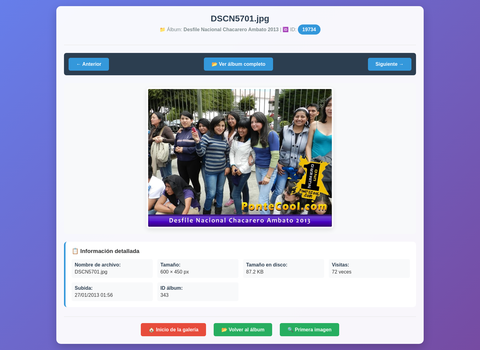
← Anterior (88, 64)
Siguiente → (390, 64)
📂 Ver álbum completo (238, 64)
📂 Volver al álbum (243, 329)
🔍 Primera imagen (309, 329)
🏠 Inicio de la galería (173, 329)
